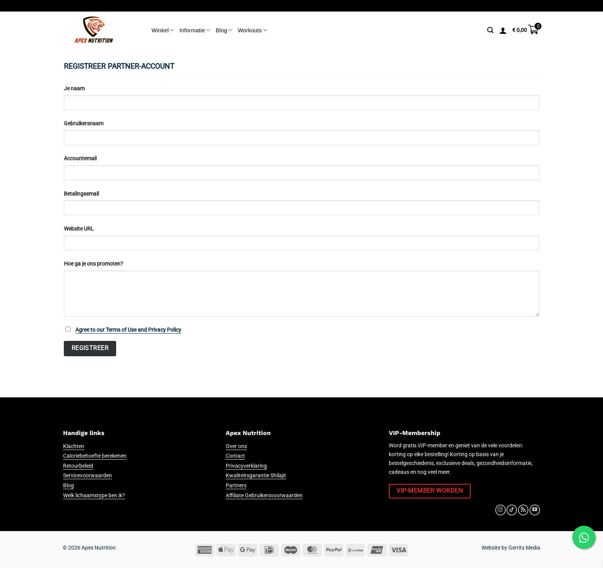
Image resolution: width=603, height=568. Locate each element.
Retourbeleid (78, 466)
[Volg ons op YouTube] (535, 510)
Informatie (194, 30)
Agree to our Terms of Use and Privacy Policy (128, 330)
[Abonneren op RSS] (523, 510)
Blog (224, 30)
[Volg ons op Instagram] (500, 510)
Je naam (74, 88)
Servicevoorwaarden (87, 475)
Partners (236, 485)
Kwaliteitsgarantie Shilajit (256, 475)
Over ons (236, 446)
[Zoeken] (490, 30)
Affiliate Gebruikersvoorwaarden (264, 495)
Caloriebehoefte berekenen (95, 456)
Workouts (252, 30)
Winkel (163, 30)
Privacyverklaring (246, 466)
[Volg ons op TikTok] (511, 510)
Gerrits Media (524, 548)
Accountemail (80, 158)
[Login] (503, 30)
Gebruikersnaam (83, 123)
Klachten (73, 446)
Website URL (79, 229)
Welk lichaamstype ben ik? (94, 495)
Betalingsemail (81, 194)
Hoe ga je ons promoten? (93, 264)
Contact (235, 456)
